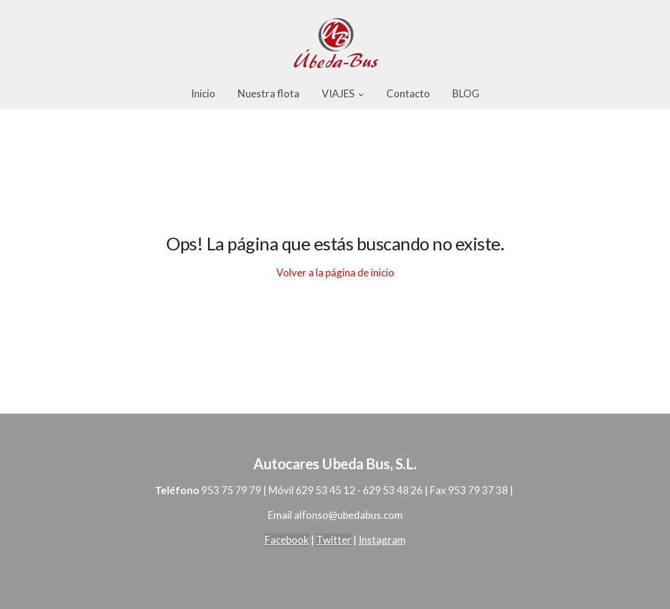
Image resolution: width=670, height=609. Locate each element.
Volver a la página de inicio (335, 272)
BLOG (466, 93)
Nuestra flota (268, 93)
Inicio (203, 93)
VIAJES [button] (343, 93)
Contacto (408, 93)
